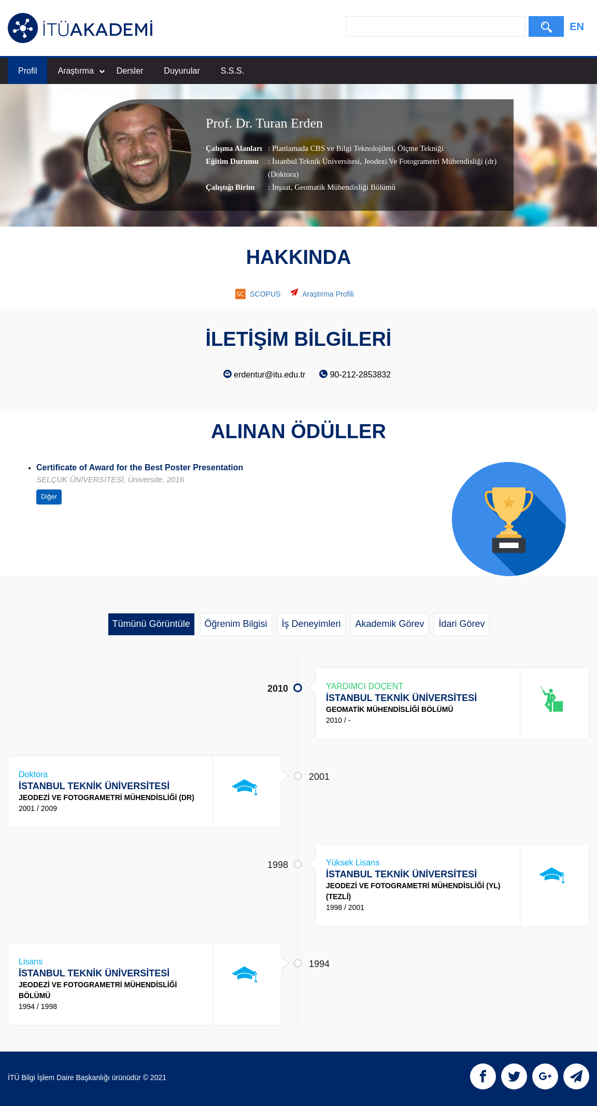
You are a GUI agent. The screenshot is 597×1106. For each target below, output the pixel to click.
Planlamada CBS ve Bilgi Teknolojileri (333, 148)
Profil (27, 70)
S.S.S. (232, 70)
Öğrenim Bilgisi (236, 624)
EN (577, 26)
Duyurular (182, 70)
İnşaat (281, 187)
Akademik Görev (389, 624)
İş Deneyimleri (311, 624)
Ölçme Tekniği (419, 148)
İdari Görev (461, 624)
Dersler (130, 70)
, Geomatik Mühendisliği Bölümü (343, 187)
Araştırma (81, 70)
